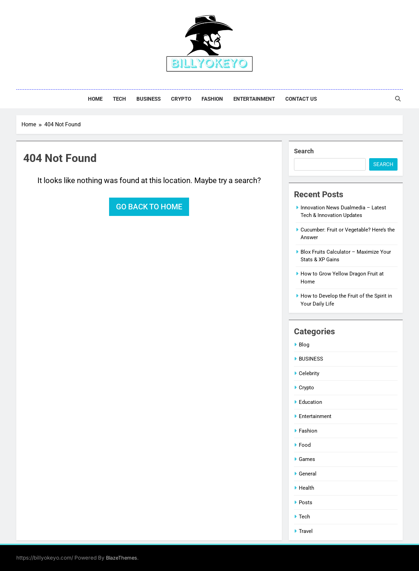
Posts (305, 502)
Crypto (181, 99)
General (308, 474)
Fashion (212, 99)
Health (306, 488)
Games (307, 459)
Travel (306, 531)
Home (95, 99)
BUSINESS (148, 99)
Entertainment (254, 99)
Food (305, 445)
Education (310, 402)
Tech (119, 99)
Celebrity (309, 373)
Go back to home (149, 206)
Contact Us (301, 99)
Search (304, 151)
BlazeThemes (121, 558)
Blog (304, 345)
